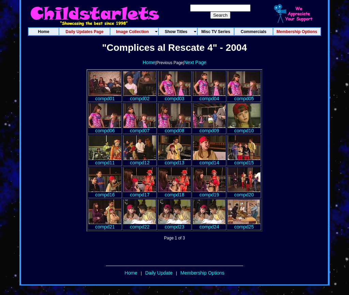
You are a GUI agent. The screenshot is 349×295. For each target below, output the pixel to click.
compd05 (244, 96)
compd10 (244, 128)
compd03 (174, 96)
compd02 (139, 96)
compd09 (209, 128)
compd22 (139, 225)
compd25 (244, 225)
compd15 (244, 160)
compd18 (174, 192)
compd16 (105, 192)
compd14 (209, 160)
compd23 (174, 225)
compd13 (174, 160)
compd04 (209, 96)
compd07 (139, 128)
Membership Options (202, 273)
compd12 (139, 160)
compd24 (209, 225)
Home (148, 62)
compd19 (209, 192)
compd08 (174, 128)
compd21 (105, 225)
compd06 (105, 128)
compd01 (105, 96)
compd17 (139, 192)
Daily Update (158, 273)
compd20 (244, 192)
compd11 (105, 160)
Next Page (195, 62)
